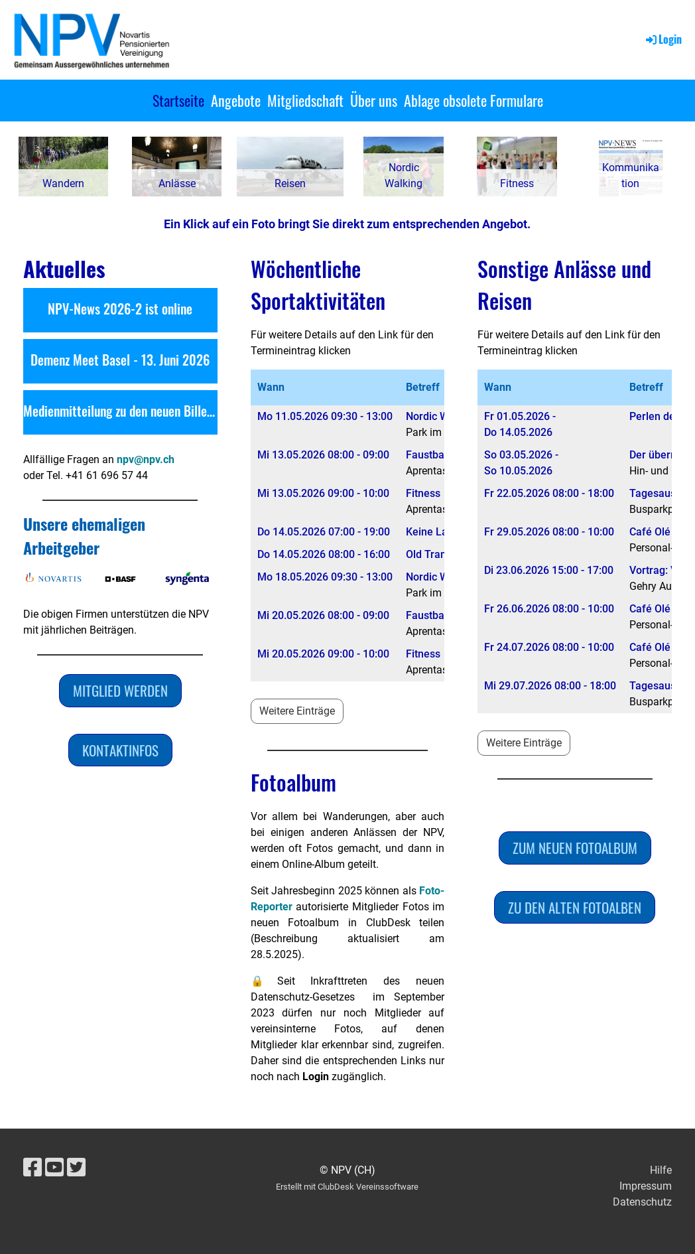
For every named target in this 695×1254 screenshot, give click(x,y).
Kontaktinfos (120, 750)
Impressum (645, 1186)
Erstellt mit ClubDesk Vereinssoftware (347, 1187)
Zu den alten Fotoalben (574, 907)
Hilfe (661, 1170)
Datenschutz (642, 1202)
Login (663, 39)
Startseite (178, 100)
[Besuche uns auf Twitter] (76, 1167)
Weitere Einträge (297, 711)
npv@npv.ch (145, 459)
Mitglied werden (120, 690)
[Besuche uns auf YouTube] (54, 1167)
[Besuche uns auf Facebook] (32, 1167)
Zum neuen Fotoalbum (575, 847)
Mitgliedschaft (305, 100)
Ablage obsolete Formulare (473, 100)
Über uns (373, 100)
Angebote (236, 100)
